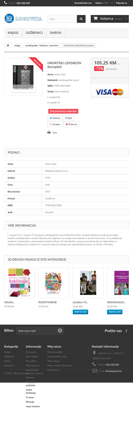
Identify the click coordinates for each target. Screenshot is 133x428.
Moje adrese (53, 361)
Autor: (50, 74)
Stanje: (50, 91)
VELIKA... (9, 302)
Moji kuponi (53, 370)
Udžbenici (34, 33)
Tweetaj (55, 118)
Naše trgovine (33, 365)
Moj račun (54, 346)
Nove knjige (32, 356)
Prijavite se (121, 3)
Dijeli (68, 118)
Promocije (31, 352)
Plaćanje (30, 401)
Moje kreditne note (57, 356)
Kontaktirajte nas (83, 3)
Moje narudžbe (55, 352)
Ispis (55, 132)
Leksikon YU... (80, 302)
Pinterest (71, 124)
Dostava (30, 377)
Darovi (55, 33)
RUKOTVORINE (47, 302)
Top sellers (31, 361)
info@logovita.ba (113, 371)
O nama (30, 397)
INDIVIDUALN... (116, 302)
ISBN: (50, 85)
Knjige (13, 33)
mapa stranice (33, 406)
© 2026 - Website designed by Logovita (23, 418)
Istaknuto (9, 365)
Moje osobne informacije (59, 365)
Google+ (55, 124)
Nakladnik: (52, 80)
